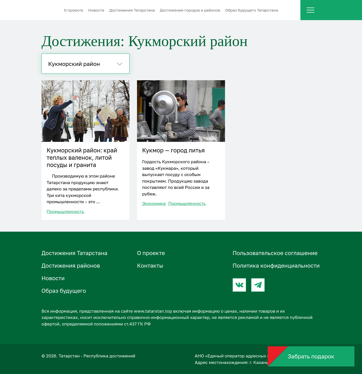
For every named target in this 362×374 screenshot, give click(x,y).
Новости (96, 10)
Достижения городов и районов (190, 10)
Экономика (154, 203)
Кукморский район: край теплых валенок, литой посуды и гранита (82, 157)
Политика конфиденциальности (276, 265)
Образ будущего (63, 290)
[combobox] (85, 64)
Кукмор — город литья (173, 150)
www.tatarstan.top (153, 311)
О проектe (73, 10)
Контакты (150, 265)
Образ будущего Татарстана (251, 10)
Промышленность (65, 211)
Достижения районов (70, 265)
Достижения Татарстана (132, 10)
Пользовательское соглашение (275, 253)
